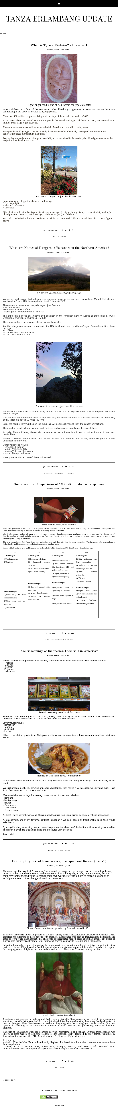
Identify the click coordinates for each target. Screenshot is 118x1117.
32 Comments (50, 230)
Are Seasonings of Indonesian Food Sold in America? (59, 651)
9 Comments (51, 633)
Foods (67, 850)
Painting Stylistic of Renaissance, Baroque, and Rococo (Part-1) (59, 861)
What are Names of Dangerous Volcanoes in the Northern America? (59, 248)
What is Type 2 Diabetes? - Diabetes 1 (59, 45)
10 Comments (50, 844)
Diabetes (62, 236)
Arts (62, 1068)
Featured (70, 473)
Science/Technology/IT (62, 640)
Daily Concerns (57, 473)
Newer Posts (9, 1080)
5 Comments (51, 1061)
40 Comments (50, 467)
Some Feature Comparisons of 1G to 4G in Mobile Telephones (59, 484)
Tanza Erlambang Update (59, 18)
